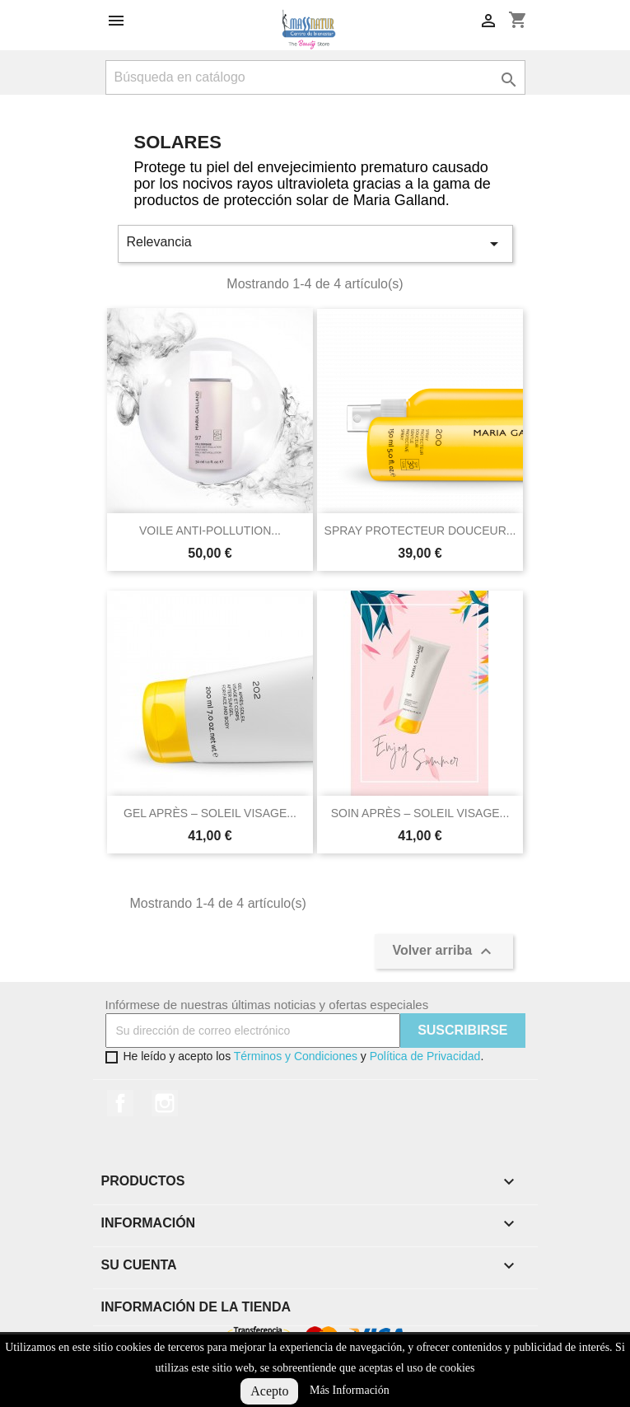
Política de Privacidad (425, 1056)
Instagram (165, 1103)
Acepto (269, 1391)
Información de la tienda (196, 1307)
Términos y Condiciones (295, 1056)
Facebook (120, 1103)
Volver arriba (443, 951)
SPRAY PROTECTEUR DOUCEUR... (420, 530)
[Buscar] (315, 77)
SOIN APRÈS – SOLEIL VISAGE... (420, 813)
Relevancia (315, 244)
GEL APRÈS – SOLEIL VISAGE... (210, 813)
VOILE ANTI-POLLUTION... (210, 530)
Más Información (350, 1390)
